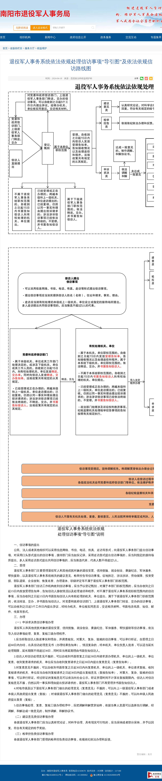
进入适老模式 (40, 27)
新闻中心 (50, 37)
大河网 (100, 771)
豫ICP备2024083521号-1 (52, 775)
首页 (2, 37)
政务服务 (105, 37)
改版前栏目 (16, 48)
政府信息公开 (78, 37)
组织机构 (25, 37)
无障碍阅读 (22, 27)
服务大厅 (30, 48)
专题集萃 (156, 37)
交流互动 (131, 37)
